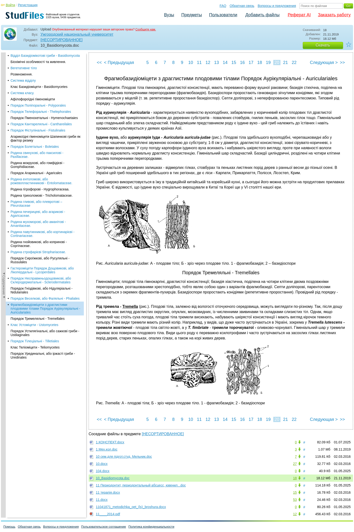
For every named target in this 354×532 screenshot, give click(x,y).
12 (208, 62)
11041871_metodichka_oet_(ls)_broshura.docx (131, 507)
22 (294, 62)
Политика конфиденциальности (151, 526)
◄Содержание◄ (4, 136)
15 (233, 62)
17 (251, 62)
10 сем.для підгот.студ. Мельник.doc (124, 456)
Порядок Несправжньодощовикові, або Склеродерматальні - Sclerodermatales (41, 140)
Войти (10, 5)
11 (199, 62)
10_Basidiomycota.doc (113, 478)
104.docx (102, 471)
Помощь (9, 526)
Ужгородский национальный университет (76, 34)
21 (285, 62)
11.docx (102, 500)
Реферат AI (299, 14)
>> (342, 62)
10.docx (102, 464)
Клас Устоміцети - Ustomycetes (34, 184)
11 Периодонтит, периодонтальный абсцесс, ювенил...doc (141, 485)
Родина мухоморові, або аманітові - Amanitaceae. (38, 83)
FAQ (223, 6)
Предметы (191, 14)
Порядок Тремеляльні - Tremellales (38, 178)
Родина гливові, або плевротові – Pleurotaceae (36, 63)
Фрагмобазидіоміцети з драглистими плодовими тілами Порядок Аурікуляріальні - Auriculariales (45, 168)
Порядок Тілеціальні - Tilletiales (35, 201)
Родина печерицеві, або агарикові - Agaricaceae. (38, 73)
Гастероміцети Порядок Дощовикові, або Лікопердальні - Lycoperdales (42, 130)
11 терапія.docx (108, 492)
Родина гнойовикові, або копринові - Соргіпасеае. (39, 103)
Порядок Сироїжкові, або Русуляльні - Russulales (40, 120)
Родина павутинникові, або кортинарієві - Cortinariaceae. (42, 93)
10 (190, 62)
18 (259, 62)
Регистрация (28, 5)
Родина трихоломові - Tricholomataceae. (42, 55)
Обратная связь (242, 6)
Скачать (323, 45)
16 (242, 62)
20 (276, 62)
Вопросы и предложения (277, 6)
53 (295, 500)
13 (216, 62)
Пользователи (223, 14)
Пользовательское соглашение (103, 526)
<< (99, 62)
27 (295, 464)
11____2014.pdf (108, 514)
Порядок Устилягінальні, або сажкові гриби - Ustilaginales (45, 192)
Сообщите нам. (145, 29)
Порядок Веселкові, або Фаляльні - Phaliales (45, 158)
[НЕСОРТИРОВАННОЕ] (61, 40)
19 (268, 62)
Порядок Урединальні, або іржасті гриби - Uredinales (43, 215)
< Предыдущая (119, 62)
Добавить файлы (262, 14)
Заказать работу (334, 14)
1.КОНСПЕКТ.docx (110, 442)
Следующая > (324, 62)
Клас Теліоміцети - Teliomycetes (35, 207)
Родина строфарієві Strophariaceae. (38, 112)
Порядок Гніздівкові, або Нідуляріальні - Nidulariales (42, 150)
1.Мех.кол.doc (106, 449)
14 (225, 62)
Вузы (169, 14)
